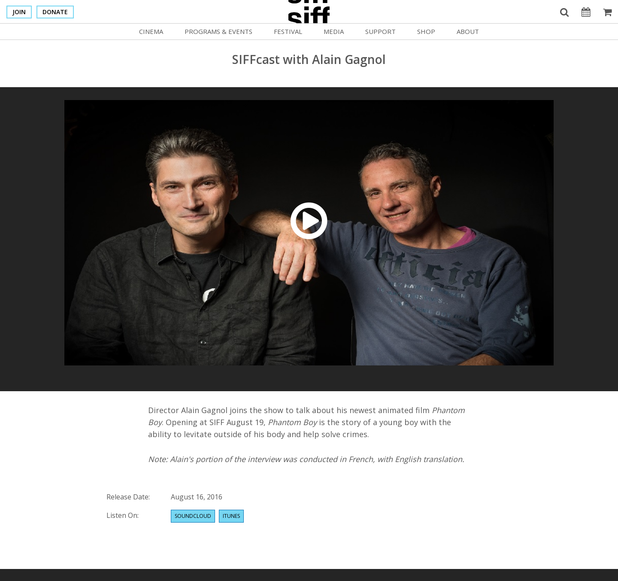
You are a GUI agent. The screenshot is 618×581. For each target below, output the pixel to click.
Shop (426, 31)
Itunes (231, 516)
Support (380, 31)
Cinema (151, 31)
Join (19, 12)
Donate (55, 12)
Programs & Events (218, 31)
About (468, 31)
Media (334, 31)
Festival (288, 31)
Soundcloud (193, 516)
